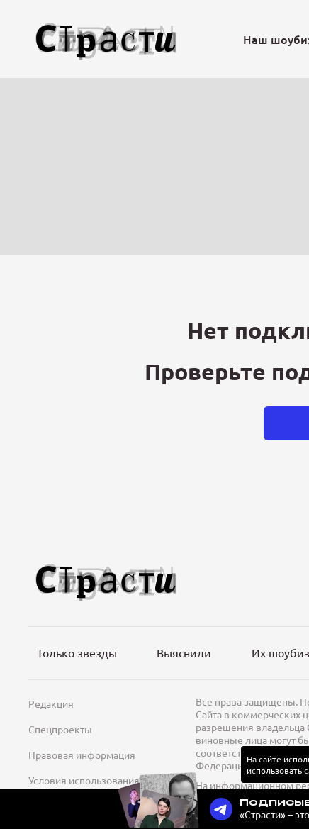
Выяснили (184, 652)
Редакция (51, 703)
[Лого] (106, 39)
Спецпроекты (60, 729)
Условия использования (84, 780)
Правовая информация (81, 754)
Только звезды (77, 652)
